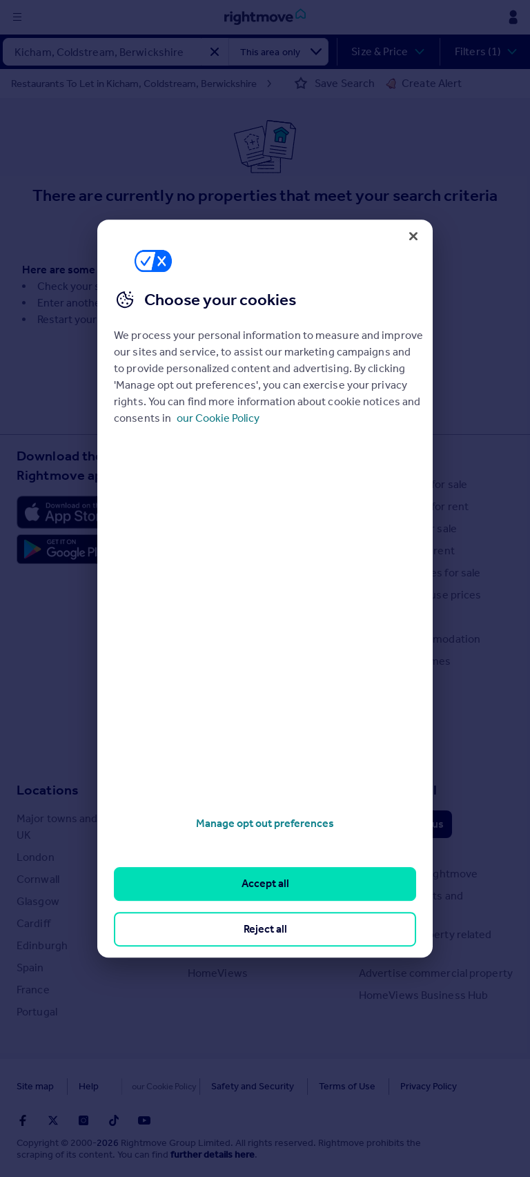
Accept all (265, 884)
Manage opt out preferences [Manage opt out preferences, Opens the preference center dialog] (265, 823)
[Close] (413, 236)
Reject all (265, 928)
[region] (265, 589)
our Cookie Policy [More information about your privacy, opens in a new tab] (218, 418)
